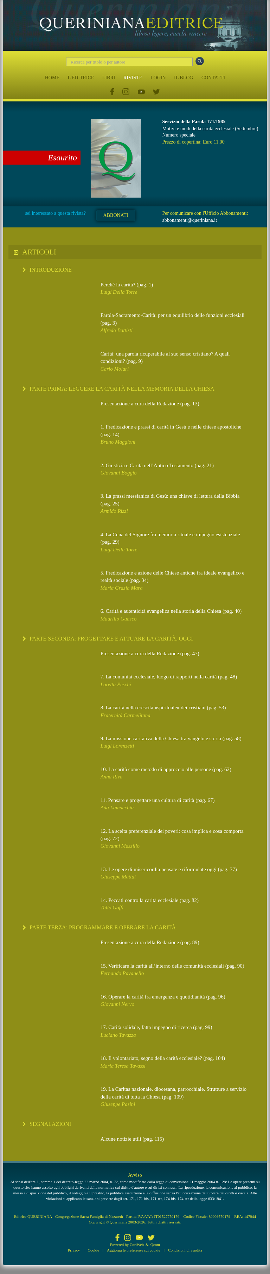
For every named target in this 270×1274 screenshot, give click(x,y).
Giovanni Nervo (117, 1004)
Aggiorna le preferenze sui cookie (133, 1250)
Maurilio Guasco (119, 619)
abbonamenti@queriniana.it (189, 220)
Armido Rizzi (114, 511)
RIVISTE (132, 77)
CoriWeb (137, 1244)
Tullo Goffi (112, 907)
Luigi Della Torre (119, 292)
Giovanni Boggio (119, 473)
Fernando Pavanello (122, 973)
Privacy (74, 1250)
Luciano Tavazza (118, 1035)
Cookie (93, 1250)
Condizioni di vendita (185, 1250)
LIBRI (108, 77)
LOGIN (158, 77)
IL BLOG (183, 77)
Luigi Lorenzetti (117, 746)
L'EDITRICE (81, 77)
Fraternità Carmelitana (125, 715)
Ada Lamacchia (117, 807)
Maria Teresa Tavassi (123, 1066)
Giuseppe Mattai (118, 877)
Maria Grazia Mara (122, 588)
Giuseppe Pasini (118, 1104)
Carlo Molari (115, 369)
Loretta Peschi (116, 684)
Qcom (155, 1244)
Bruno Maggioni (118, 442)
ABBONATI (115, 215)
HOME (52, 77)
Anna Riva (112, 776)
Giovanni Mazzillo (120, 846)
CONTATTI (213, 77)
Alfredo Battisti (117, 330)
